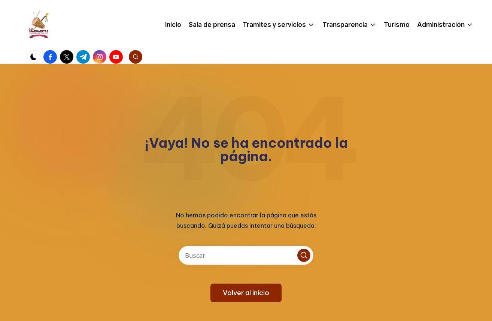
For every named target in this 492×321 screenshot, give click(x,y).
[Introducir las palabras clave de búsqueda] (246, 255)
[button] (303, 255)
